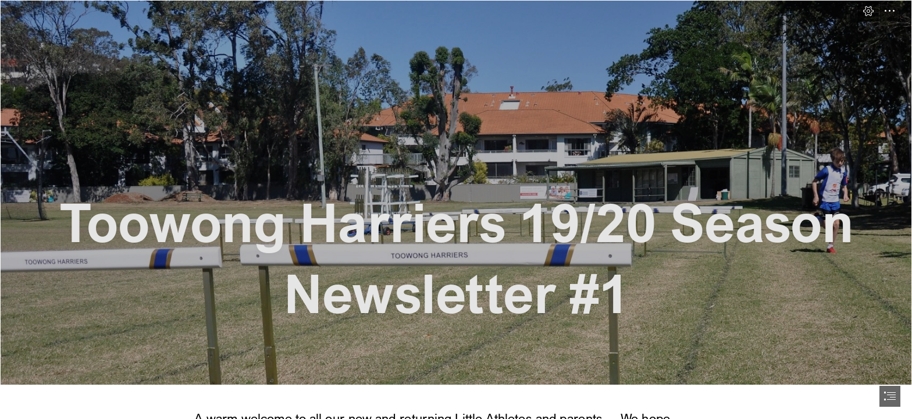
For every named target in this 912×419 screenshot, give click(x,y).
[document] (456, 209)
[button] (868, 11)
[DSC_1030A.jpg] (456, 192)
